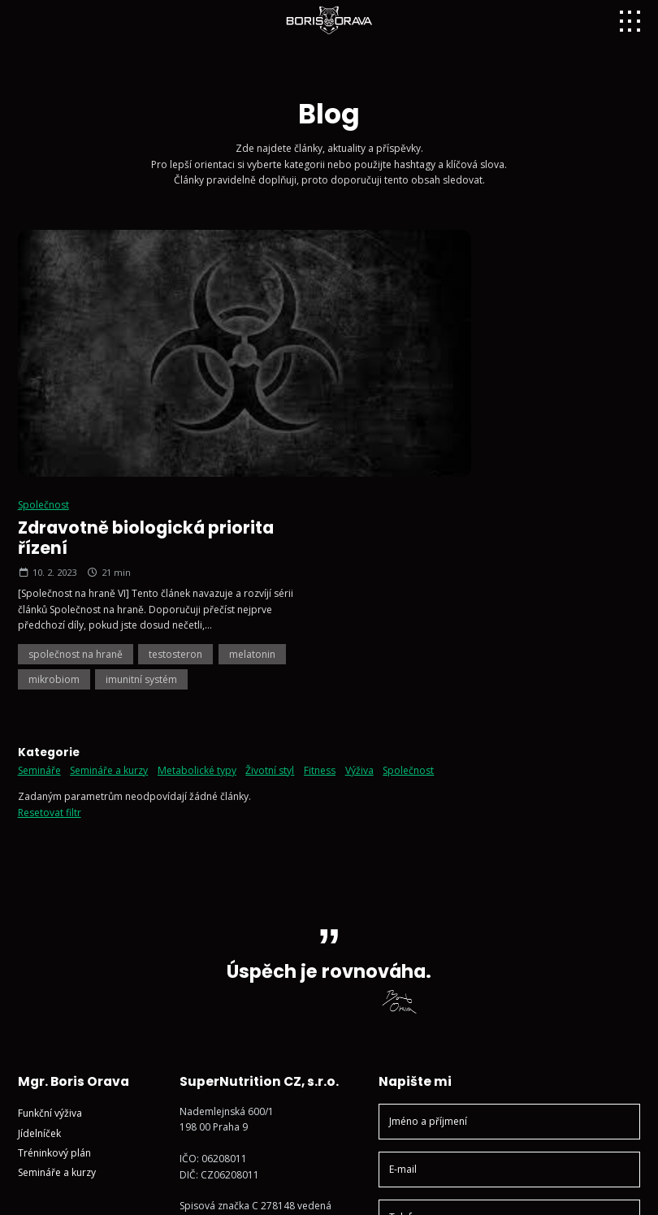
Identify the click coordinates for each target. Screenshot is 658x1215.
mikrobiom (383, 426)
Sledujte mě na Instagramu (251, 1046)
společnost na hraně (405, 401)
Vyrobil (607, 1189)
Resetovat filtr (49, 559)
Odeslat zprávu (509, 1092)
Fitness (319, 517)
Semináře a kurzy (109, 517)
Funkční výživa (50, 860)
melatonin (583, 401)
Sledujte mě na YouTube (246, 1066)
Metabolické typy (197, 517)
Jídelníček (39, 880)
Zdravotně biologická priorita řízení (476, 285)
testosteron (506, 401)
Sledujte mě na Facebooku (251, 1086)
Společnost (373, 251)
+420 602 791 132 (231, 996)
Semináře (39, 517)
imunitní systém (472, 426)
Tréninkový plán (54, 899)
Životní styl (269, 517)
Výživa (359, 517)
